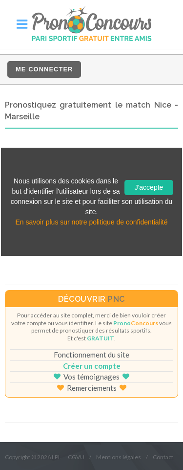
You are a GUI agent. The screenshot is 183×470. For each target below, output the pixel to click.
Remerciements (91, 387)
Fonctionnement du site (91, 354)
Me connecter (44, 69)
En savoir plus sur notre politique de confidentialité (91, 222)
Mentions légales (118, 457)
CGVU (76, 457)
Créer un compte (92, 365)
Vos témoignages (91, 376)
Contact (163, 457)
